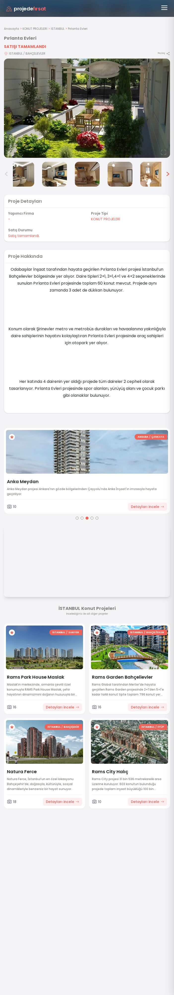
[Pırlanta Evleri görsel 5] (87, 174)
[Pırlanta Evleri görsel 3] (21, 174)
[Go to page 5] (96, 518)
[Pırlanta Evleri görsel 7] (152, 174)
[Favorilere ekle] (12, 437)
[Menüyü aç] (164, 7)
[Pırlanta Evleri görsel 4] (54, 174)
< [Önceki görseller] (6, 174)
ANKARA (143, 437)
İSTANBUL (57, 29)
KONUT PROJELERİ (35, 29)
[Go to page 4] (91, 518)
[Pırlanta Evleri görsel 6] (120, 174)
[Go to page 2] (82, 518)
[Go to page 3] (87, 518)
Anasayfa (11, 29)
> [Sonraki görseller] (167, 174)
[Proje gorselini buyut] (87, 108)
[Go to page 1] (77, 518)
